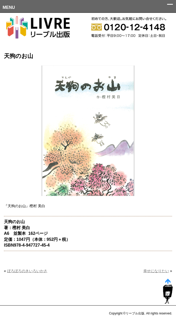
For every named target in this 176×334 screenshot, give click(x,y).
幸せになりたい (156, 271)
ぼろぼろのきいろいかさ (27, 271)
